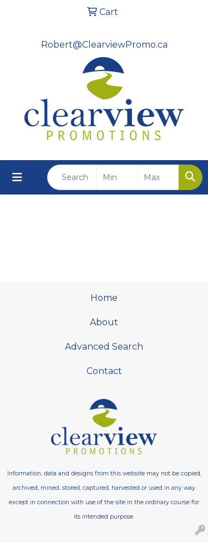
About (104, 322)
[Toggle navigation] (17, 177)
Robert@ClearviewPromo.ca (104, 44)
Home (104, 298)
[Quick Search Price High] (158, 177)
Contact (104, 371)
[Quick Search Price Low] (117, 177)
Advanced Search (104, 346)
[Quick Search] (72, 177)
